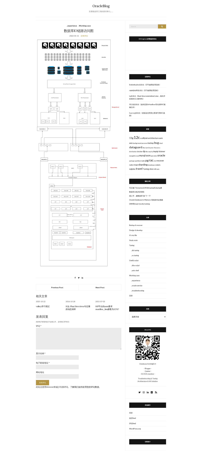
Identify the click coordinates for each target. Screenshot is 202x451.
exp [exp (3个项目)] (149, 152)
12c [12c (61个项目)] (137, 137)
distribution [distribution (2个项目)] (133, 151)
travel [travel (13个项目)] (139, 168)
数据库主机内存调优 (136, 192)
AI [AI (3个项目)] (141, 138)
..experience (72, 26)
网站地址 (40, 372)
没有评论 (84, 36)
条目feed (132, 418)
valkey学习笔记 (43, 306)
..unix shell (135, 270)
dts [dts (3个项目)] (147, 152)
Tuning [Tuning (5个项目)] (146, 169)
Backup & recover (135, 225)
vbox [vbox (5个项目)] (151, 169)
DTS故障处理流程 (152, 85)
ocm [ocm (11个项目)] (148, 155)
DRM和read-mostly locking (139, 204)
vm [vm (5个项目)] (155, 169)
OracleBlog (101, 6)
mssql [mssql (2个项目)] (137, 156)
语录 (131, 296)
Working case (85, 26)
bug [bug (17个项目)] (156, 142)
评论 (38, 326)
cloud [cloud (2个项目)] (161, 143)
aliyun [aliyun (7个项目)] (145, 138)
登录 (131, 413)
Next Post (100, 287)
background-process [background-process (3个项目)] (140, 143)
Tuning (131, 245)
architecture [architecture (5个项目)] (153, 138)
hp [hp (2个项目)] (152, 151)
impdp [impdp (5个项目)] (155, 151)
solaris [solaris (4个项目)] (157, 165)
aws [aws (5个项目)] (131, 143)
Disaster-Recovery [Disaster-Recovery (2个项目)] (154, 148)
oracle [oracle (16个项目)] (161, 155)
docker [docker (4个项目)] (139, 151)
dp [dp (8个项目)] (144, 151)
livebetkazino (134, 85)
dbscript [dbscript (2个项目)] (145, 148)
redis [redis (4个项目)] (131, 165)
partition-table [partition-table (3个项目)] (140, 161)
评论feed (132, 423)
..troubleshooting (137, 291)
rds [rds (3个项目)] (155, 161)
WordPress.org (135, 429)
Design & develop (135, 230)
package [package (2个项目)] (132, 161)
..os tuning (135, 255)
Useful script (133, 260)
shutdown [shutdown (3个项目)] (151, 165)
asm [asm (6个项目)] (161, 138)
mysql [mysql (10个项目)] (142, 155)
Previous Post (57, 287)
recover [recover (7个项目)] (160, 160)
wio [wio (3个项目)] (158, 169)
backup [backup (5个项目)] (151, 143)
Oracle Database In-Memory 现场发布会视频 (146, 200)
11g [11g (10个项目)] (131, 138)
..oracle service (136, 286)
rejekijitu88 (133, 90)
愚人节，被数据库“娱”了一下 (140, 196)
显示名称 (40, 353)
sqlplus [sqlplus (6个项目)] (132, 169)
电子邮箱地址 (43, 363)
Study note (133, 240)
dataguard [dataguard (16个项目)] (135, 147)
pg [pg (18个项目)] (147, 160)
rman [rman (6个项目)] (135, 164)
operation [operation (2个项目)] (154, 156)
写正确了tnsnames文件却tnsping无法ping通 (145, 188)
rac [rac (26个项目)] (151, 160)
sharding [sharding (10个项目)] (143, 164)
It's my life (133, 235)
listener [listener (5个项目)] (162, 151)
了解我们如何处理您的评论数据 (84, 387)
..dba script (135, 265)
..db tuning (135, 250)
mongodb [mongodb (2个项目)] (132, 156)
